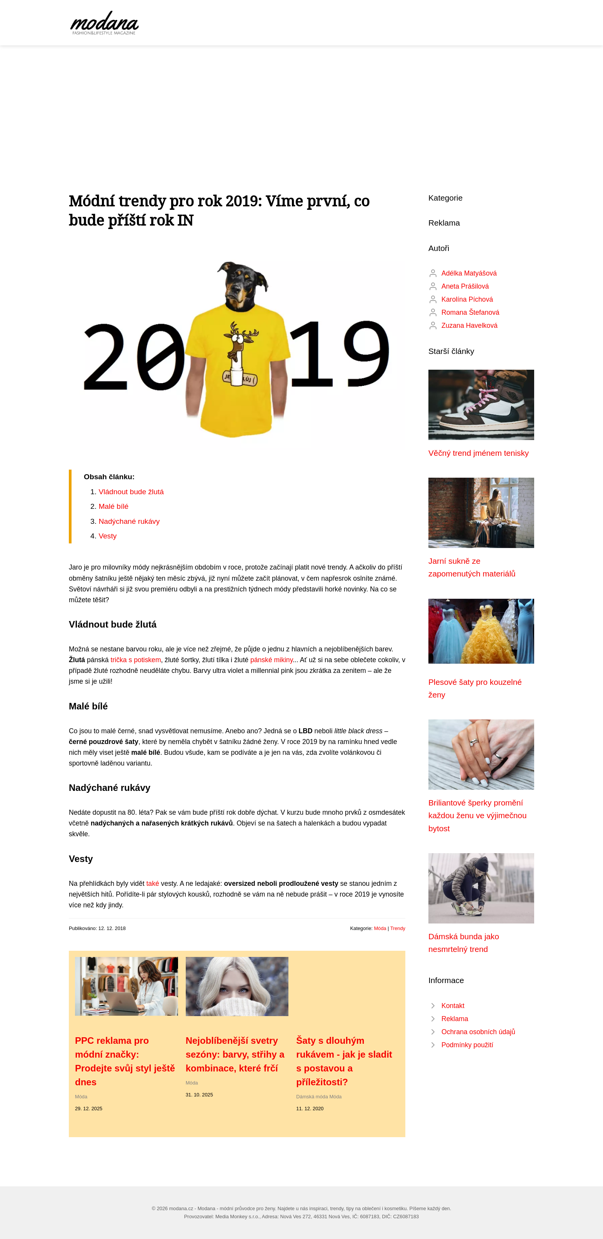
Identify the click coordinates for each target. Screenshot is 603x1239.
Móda (380, 928)
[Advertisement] (301, 103)
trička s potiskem (136, 660)
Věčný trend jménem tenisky (478, 452)
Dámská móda (312, 1096)
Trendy (397, 928)
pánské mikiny (271, 660)
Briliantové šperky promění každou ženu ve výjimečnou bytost (477, 815)
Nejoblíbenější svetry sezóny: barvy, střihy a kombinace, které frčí (235, 1054)
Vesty (107, 536)
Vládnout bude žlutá (131, 492)
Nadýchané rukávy (129, 521)
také (152, 883)
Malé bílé (113, 506)
